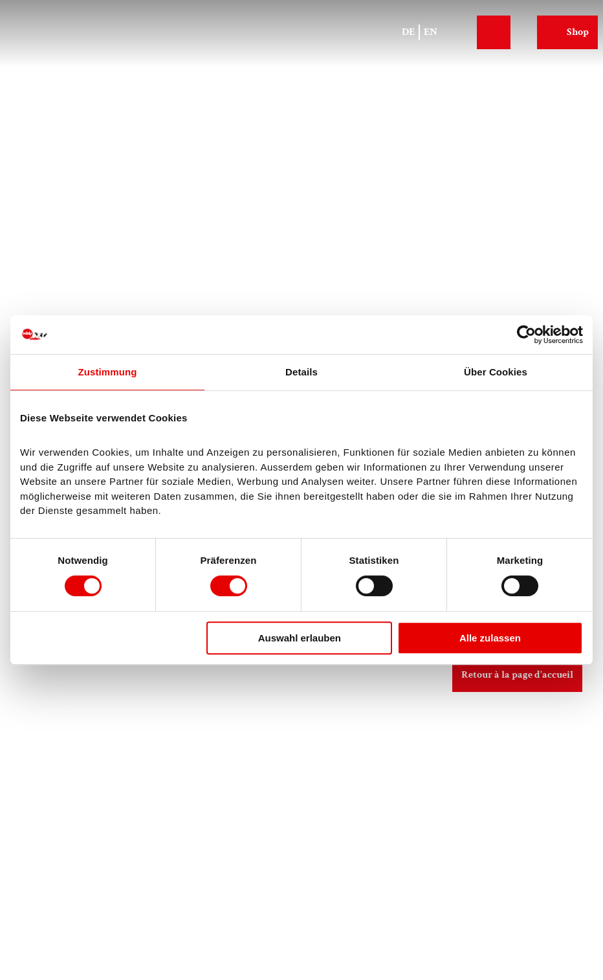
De (408, 32)
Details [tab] (301, 371)
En (430, 32)
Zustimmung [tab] (107, 371)
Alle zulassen (490, 637)
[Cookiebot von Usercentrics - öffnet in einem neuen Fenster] (526, 334)
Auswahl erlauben (299, 637)
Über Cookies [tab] (495, 371)
